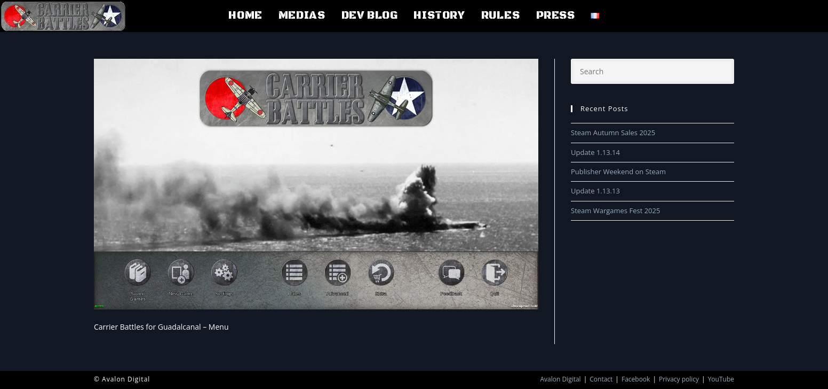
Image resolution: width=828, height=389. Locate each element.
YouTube (721, 379)
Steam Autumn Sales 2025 (613, 132)
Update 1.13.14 (595, 152)
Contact (601, 379)
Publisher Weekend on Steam (618, 171)
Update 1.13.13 (595, 191)
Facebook (636, 379)
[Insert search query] (652, 71)
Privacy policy (679, 379)
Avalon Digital (560, 379)
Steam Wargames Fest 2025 (615, 210)
